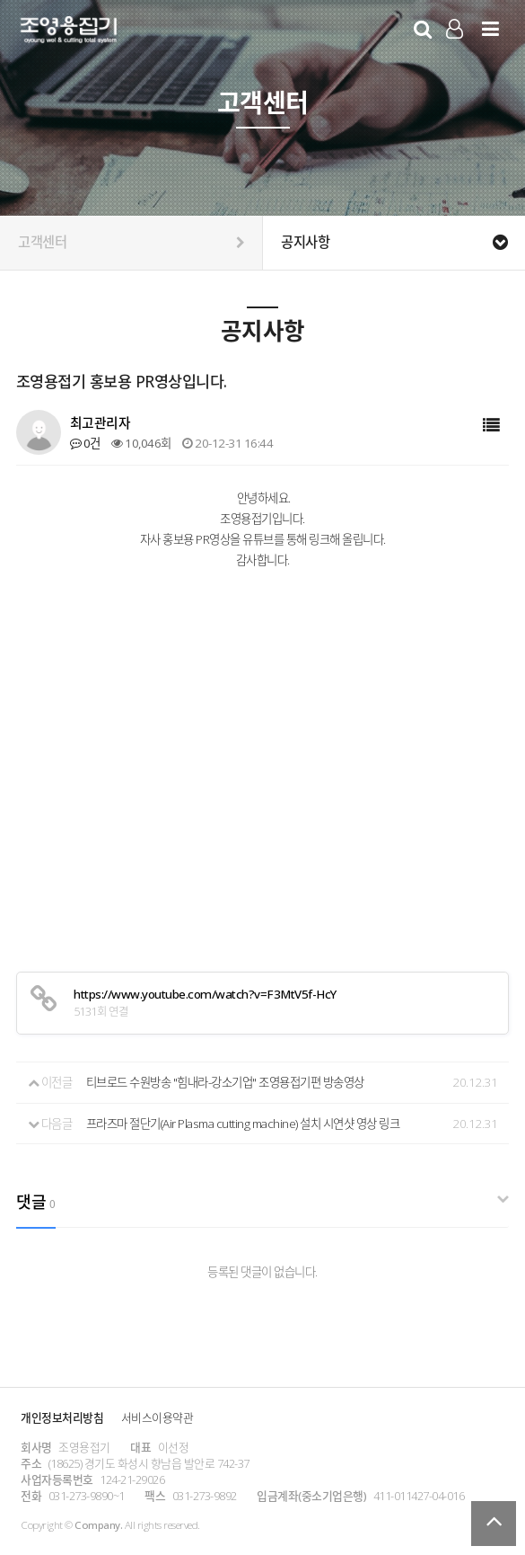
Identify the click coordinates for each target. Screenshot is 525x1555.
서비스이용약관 (157, 1417)
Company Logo (69, 32)
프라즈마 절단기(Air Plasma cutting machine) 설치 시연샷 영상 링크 (243, 1123)
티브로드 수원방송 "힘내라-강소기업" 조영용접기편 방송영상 (225, 1082)
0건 (85, 443)
